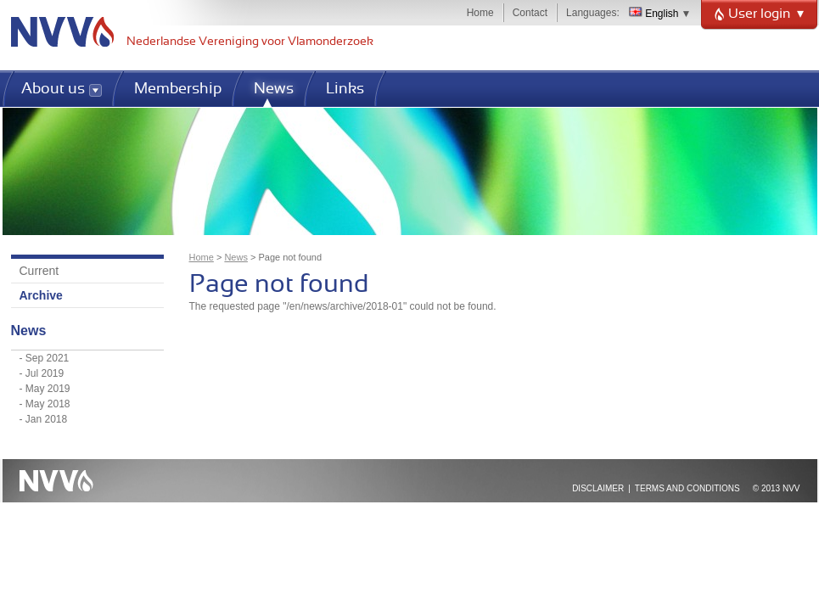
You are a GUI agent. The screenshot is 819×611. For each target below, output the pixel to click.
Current (39, 270)
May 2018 (47, 404)
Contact (530, 13)
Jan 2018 (46, 419)
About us (53, 89)
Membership (178, 89)
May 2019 (47, 389)
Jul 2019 (44, 373)
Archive (41, 295)
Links (345, 89)
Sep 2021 (47, 358)
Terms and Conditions (687, 488)
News (236, 257)
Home (480, 13)
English (654, 14)
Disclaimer (598, 488)
